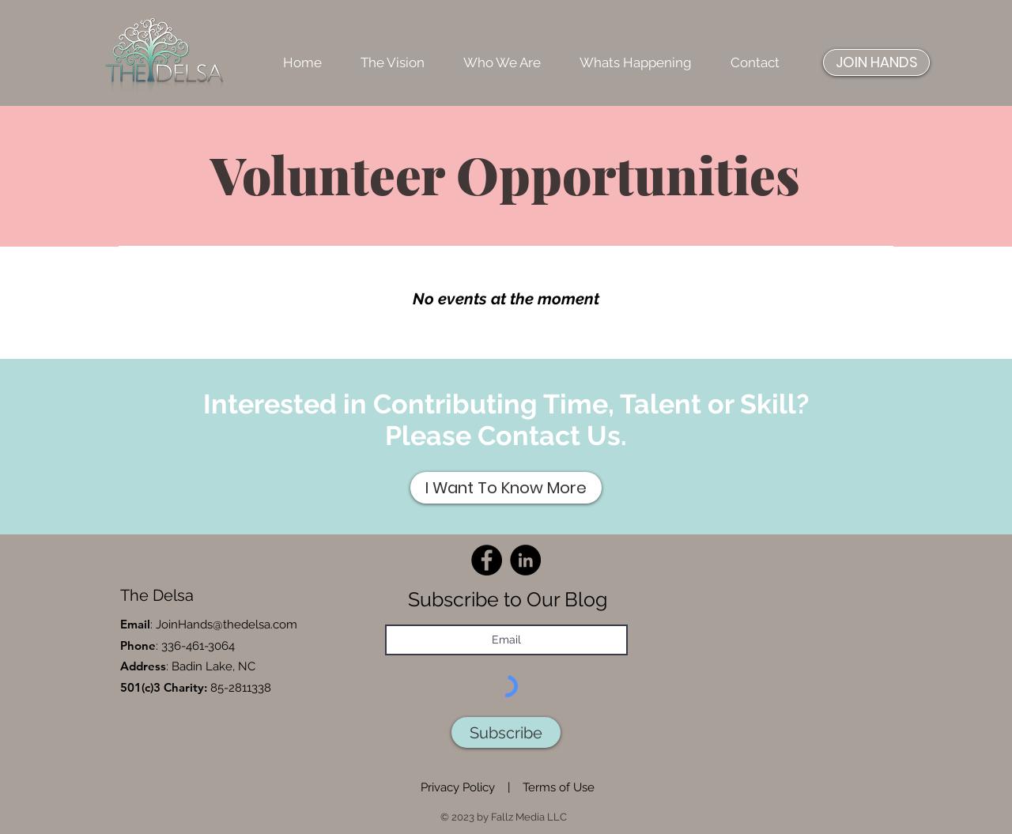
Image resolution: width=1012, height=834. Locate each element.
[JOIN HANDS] (876, 62)
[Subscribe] (506, 732)
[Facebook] (486, 560)
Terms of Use (559, 787)
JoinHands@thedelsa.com (226, 624)
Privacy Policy (458, 787)
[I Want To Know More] (506, 488)
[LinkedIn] (525, 560)
